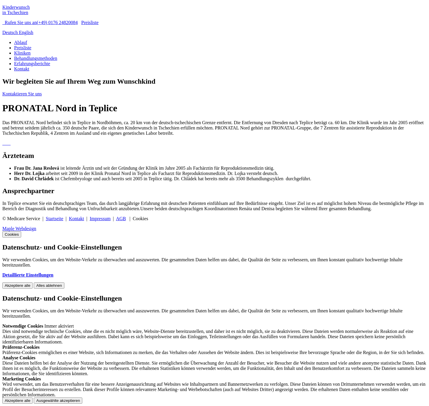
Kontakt (21, 68)
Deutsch (10, 32)
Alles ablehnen (49, 285)
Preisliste (90, 22)
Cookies (12, 234)
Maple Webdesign (19, 228)
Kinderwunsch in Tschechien (16, 10)
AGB (121, 218)
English (26, 32)
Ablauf (20, 42)
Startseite (54, 218)
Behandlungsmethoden (35, 58)
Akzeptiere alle (17, 285)
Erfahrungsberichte (32, 63)
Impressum (100, 218)
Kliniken (22, 52)
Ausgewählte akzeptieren (58, 400)
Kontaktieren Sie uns (22, 93)
